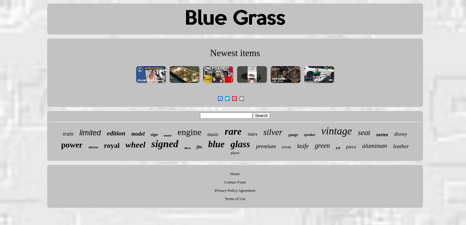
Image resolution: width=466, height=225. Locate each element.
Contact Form (235, 182)
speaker (309, 135)
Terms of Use (235, 199)
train (68, 134)
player (235, 153)
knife (303, 146)
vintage (336, 131)
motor (168, 135)
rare (233, 131)
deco (187, 148)
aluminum (374, 145)
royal (111, 145)
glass (240, 144)
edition (116, 133)
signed (164, 143)
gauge (293, 134)
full (338, 148)
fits (199, 147)
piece (351, 146)
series (382, 134)
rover (286, 147)
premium (266, 146)
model (138, 134)
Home (235, 174)
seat (364, 132)
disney (400, 134)
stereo (93, 147)
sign (154, 134)
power (72, 144)
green (322, 145)
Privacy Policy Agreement (235, 190)
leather (401, 146)
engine (189, 132)
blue (216, 144)
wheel (135, 144)
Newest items (235, 53)
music (213, 134)
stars (252, 134)
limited (90, 133)
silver (272, 132)
